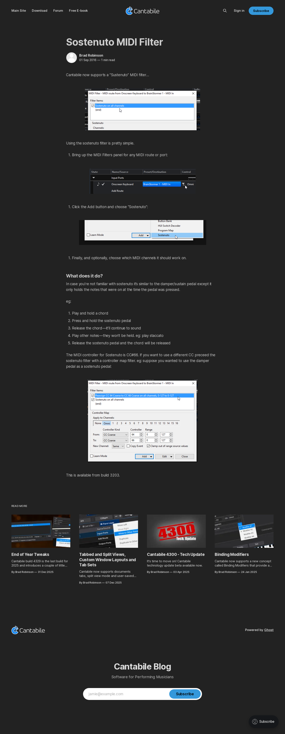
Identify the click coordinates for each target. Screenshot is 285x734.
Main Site (18, 11)
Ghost (269, 630)
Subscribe (261, 11)
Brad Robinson (91, 55)
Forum (58, 11)
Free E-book (78, 11)
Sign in (239, 11)
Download (39, 11)
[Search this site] (225, 10)
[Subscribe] (185, 694)
